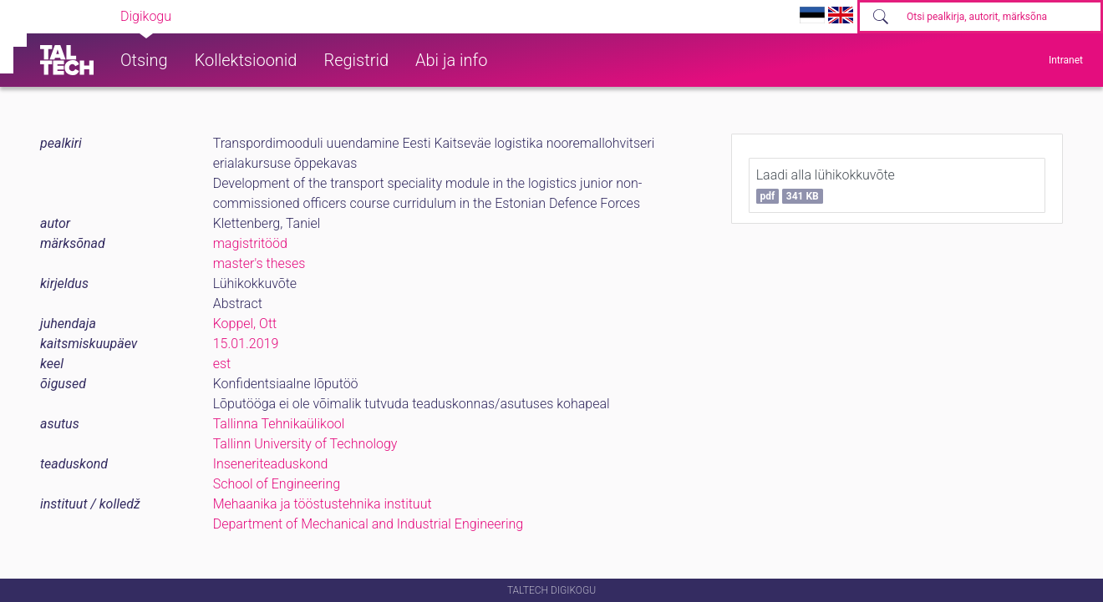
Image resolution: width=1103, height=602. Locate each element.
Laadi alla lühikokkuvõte (825, 185)
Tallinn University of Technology (305, 444)
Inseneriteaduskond (270, 464)
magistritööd (250, 243)
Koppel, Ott (245, 323)
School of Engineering (276, 484)
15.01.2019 (246, 344)
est (222, 364)
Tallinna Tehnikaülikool (279, 424)
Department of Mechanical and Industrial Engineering (368, 524)
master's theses (259, 263)
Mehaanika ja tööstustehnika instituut (322, 504)
